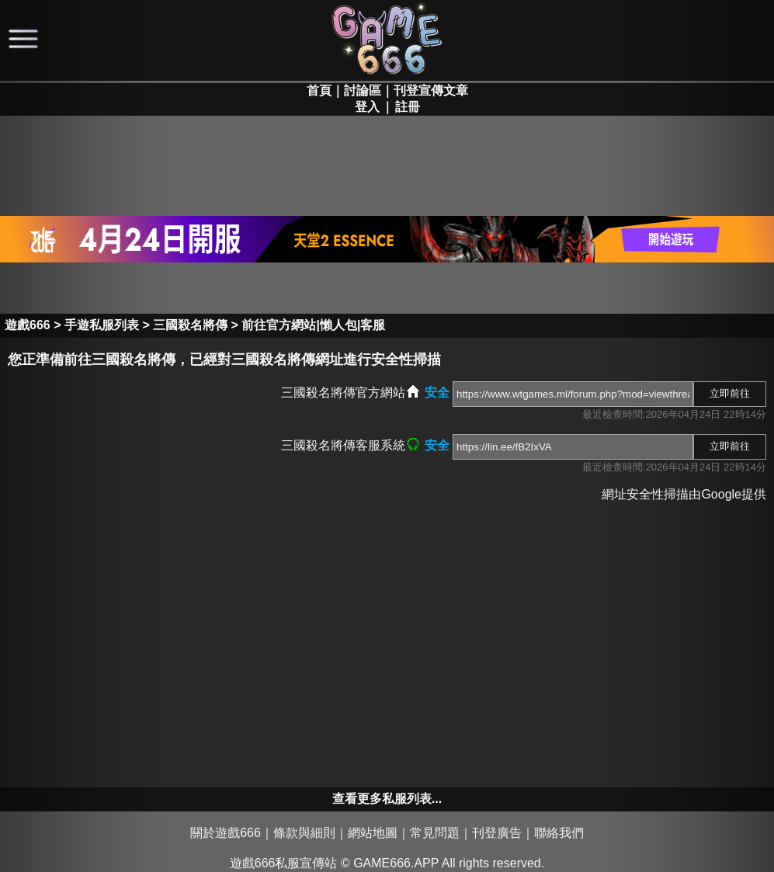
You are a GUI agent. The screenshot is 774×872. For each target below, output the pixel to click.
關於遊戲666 (225, 832)
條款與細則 (304, 832)
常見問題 (435, 832)
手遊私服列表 (101, 325)
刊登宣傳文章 (431, 90)
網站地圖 (372, 832)
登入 (367, 106)
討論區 (362, 90)
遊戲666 (27, 325)
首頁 (319, 90)
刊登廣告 (497, 832)
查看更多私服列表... (387, 798)
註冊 (407, 106)
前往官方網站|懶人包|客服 (313, 325)
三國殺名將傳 (190, 325)
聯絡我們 (559, 832)
